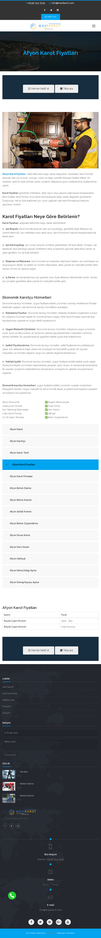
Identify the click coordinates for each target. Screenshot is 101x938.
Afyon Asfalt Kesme (20, 511)
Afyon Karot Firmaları (21, 476)
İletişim (6, 713)
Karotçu (24, 771)
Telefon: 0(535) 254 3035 (50, 859)
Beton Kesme (27, 795)
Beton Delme (27, 783)
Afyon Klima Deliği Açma (23, 570)
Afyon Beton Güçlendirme (24, 523)
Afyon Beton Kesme (21, 500)
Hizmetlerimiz (10, 693)
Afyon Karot (16, 429)
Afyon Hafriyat (18, 558)
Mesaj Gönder (10, 755)
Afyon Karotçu (17, 441)
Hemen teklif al (38, 88)
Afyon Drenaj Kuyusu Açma (24, 582)
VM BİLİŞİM (51, 933)
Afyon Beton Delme (20, 488)
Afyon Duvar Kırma (20, 535)
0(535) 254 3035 (35, 3)
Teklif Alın (50, 16)
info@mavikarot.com (61, 3)
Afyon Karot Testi (19, 452)
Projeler (6, 706)
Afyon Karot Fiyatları (23, 464)
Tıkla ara (66, 88)
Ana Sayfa (7, 687)
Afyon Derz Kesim (19, 547)
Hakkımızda (8, 700)
